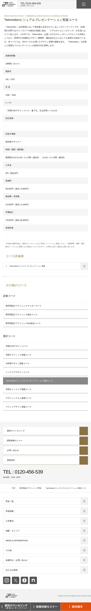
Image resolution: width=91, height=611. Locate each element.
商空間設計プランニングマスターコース (23, 306)
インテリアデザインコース (17, 372)
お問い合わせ (45, 450)
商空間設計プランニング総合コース (21, 314)
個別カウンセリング (45, 431)
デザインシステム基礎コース (18, 398)
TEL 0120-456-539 (30, 4)
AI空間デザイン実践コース (17, 363)
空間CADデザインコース (17, 346)
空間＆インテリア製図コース (18, 389)
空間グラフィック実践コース (18, 355)
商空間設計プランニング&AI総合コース (23, 323)
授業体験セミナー (45, 441)
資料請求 (45, 460)
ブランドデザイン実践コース (18, 407)
